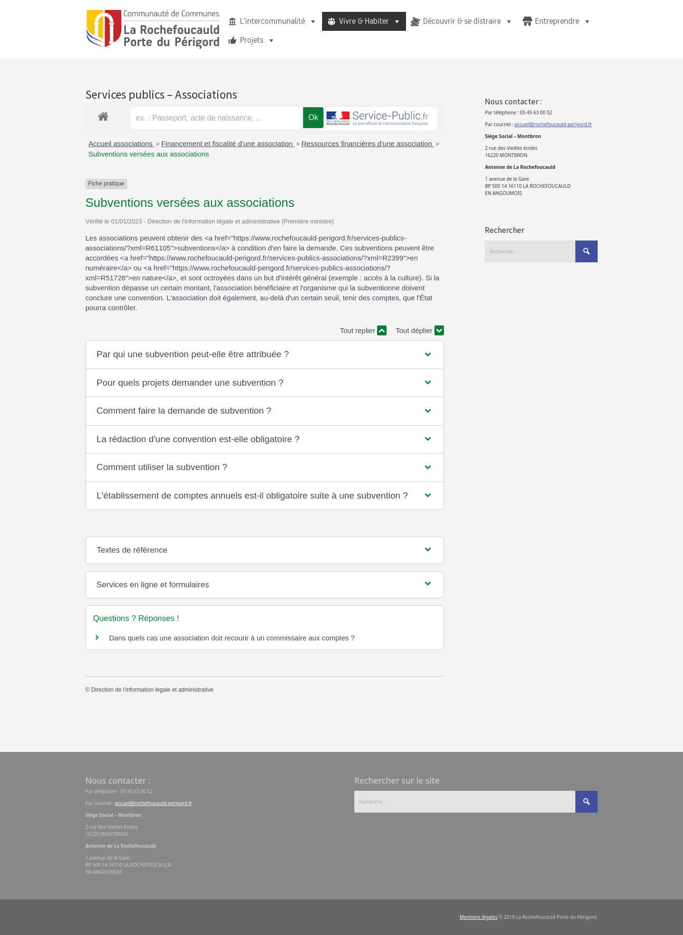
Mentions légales (479, 917)
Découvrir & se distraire (468, 21)
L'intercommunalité (278, 21)
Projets (258, 40)
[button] (265, 355)
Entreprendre (563, 21)
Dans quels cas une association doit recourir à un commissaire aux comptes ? (232, 638)
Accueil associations (122, 143)
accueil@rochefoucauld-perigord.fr (553, 124)
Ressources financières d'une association (368, 143)
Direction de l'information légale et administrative (152, 689)
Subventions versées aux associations (149, 154)
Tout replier (363, 330)
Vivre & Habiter (370, 21)
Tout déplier (420, 330)
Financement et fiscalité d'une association (228, 143)
